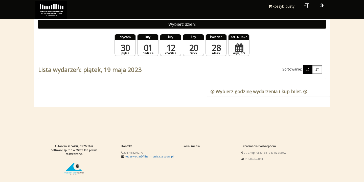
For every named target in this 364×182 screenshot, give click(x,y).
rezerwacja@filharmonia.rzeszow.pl (149, 156)
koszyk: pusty (281, 6)
